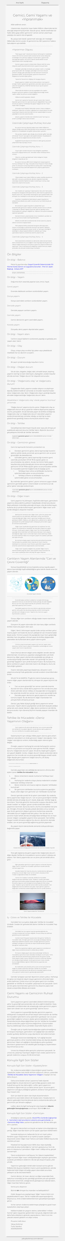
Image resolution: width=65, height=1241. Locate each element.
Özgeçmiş (45, 3)
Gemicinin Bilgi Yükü (16, 1122)
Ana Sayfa (20, 3)
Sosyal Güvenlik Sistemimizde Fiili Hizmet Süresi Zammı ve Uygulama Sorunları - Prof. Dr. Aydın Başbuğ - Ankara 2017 (30, 267)
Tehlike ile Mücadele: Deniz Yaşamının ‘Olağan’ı (25, 1075)
